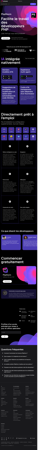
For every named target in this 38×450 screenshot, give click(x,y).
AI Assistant (3, 389)
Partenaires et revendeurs (30, 404)
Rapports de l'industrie (17, 417)
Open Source (3, 401)
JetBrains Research (4, 402)
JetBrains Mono (3, 404)
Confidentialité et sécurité (5, 442)
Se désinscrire (16, 443)
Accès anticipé (15, 413)
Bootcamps (15, 402)
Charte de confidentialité (15, 442)
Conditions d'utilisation (23, 442)
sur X (8, 238)
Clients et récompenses (30, 405)
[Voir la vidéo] (10, 146)
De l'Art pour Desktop (16, 420)
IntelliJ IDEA (34, 445)
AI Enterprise (3, 393)
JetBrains (10, 445)
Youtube (23, 320)
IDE (13, 389)
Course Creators (28, 418)
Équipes (14, 404)
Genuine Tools (10, 443)
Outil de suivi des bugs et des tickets (24, 316)
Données (27, 389)
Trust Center (3, 432)
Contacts (2, 426)
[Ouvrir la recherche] (33, 1)
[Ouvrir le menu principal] (35, 1)
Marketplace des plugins (17, 393)
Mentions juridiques (4, 443)
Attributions (30, 442)
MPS (1, 405)
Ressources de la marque (5, 429)
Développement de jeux (30, 393)
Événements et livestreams (17, 414)
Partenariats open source (30, 413)
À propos (2, 425)
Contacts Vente (3, 413)
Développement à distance (30, 392)
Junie (2, 390)
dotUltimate (28, 402)
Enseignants (15, 401)
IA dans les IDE (3, 392)
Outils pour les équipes (17, 392)
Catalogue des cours (16, 405)
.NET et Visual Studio (16, 390)
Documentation (3, 414)
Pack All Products (28, 401)
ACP (26, 81)
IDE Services (28, 390)
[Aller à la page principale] (4, 1)
